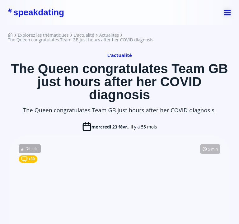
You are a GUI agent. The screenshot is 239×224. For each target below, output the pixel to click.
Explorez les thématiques (43, 35)
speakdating (35, 12)
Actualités (109, 35)
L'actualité (84, 35)
